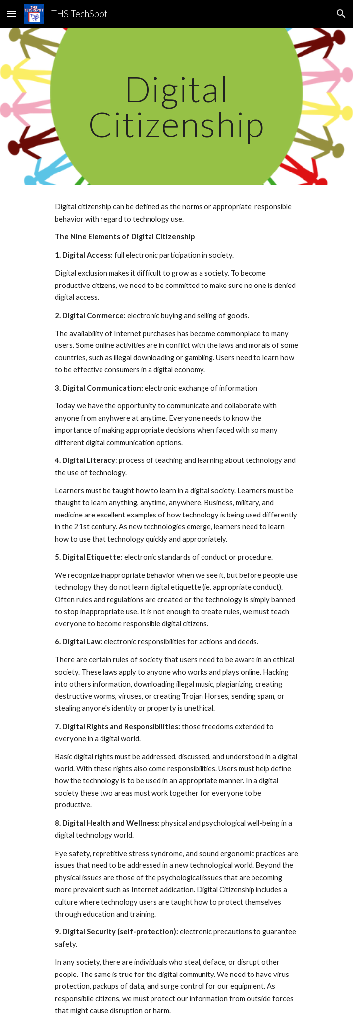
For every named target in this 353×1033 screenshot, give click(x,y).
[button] (12, 13)
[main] (176, 106)
